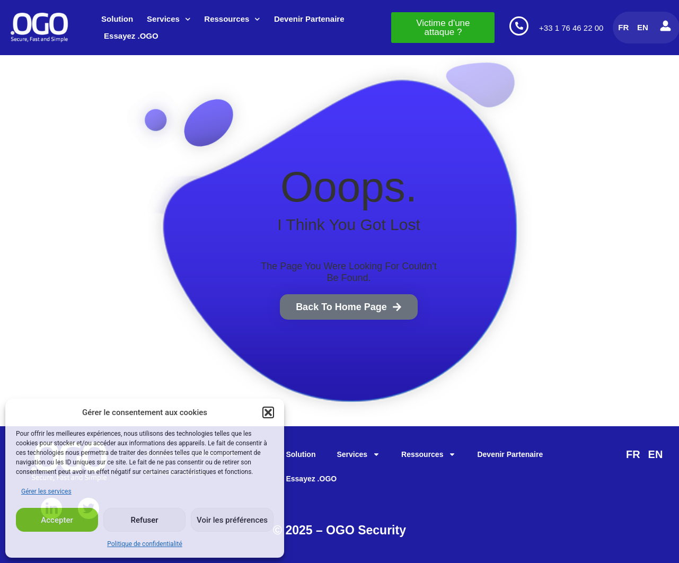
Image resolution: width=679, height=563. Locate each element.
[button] (268, 412)
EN (642, 27)
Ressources (232, 19)
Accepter (57, 520)
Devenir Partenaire (309, 18)
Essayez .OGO (131, 35)
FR (623, 27)
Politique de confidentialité (144, 544)
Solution (117, 18)
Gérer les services (46, 491)
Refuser (144, 520)
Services (168, 19)
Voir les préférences (232, 520)
